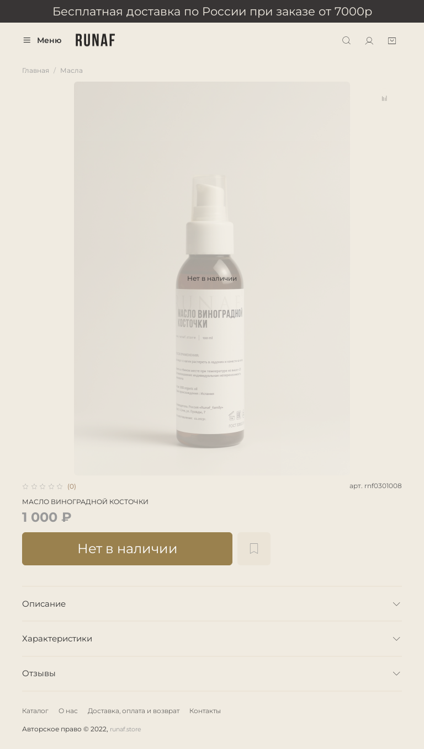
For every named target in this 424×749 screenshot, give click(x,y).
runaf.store (125, 729)
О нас (68, 711)
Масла (71, 70)
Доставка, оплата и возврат (133, 711)
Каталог (35, 711)
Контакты (205, 711)
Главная (35, 70)
